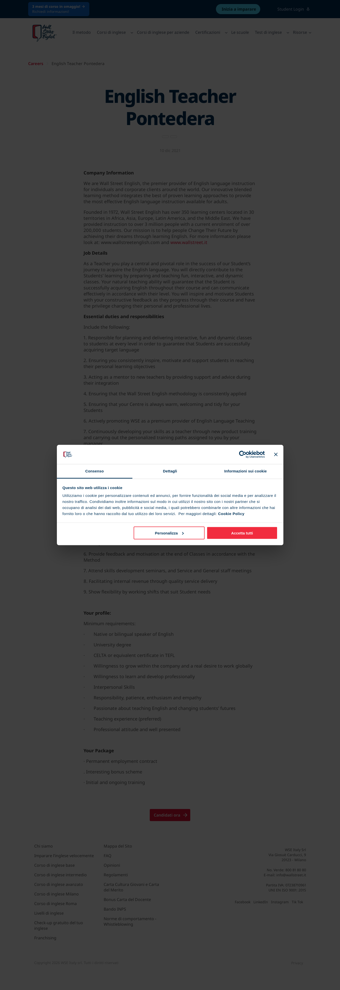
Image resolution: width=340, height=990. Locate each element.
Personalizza (169, 533)
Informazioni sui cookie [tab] (245, 471)
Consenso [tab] (94, 471)
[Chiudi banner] (276, 454)
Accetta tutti (242, 533)
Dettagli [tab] (170, 471)
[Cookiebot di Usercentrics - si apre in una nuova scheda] (243, 454)
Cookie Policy (231, 514)
